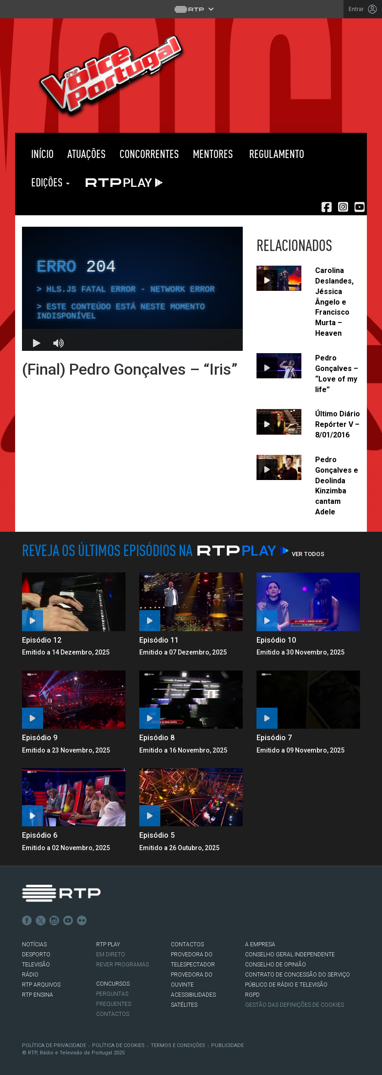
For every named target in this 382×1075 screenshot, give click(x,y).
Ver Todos (308, 554)
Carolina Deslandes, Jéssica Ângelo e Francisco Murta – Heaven (334, 302)
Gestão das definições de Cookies (294, 1005)
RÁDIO (30, 974)
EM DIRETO (110, 954)
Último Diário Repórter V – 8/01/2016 (337, 424)
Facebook (27, 921)
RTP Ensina (37, 995)
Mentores (213, 153)
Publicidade (227, 1045)
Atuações (86, 153)
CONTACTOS (187, 944)
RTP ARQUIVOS (41, 985)
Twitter (41, 921)
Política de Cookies (118, 1045)
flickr (82, 921)
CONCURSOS (113, 984)
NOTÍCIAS (34, 944)
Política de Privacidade (54, 1045)
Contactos (112, 1014)
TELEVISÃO (36, 964)
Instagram (54, 921)
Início (41, 153)
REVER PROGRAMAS (122, 964)
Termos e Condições (178, 1045)
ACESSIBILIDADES (193, 995)
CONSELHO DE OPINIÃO (275, 964)
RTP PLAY (122, 182)
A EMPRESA (260, 944)
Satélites (184, 1005)
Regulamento (275, 153)
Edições (49, 182)
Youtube (68, 921)
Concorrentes (149, 153)
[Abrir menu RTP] (191, 9)
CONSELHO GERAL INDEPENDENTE (290, 954)
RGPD (252, 995)
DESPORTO (36, 954)
